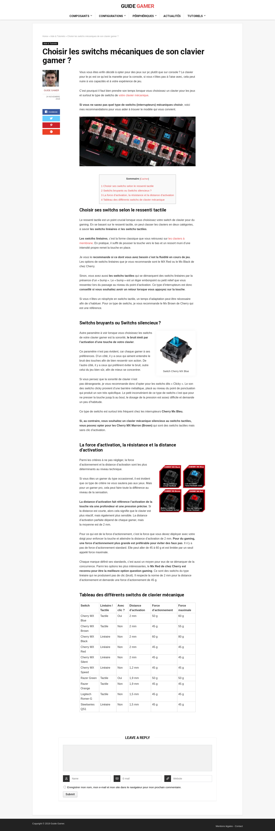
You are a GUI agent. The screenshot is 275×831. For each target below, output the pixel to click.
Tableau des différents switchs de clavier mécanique (133, 199)
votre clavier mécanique (133, 95)
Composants (79, 16)
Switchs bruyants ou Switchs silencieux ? (126, 190)
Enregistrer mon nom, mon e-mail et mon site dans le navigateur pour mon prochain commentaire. (124, 787)
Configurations (111, 16)
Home (45, 36)
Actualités (172, 16)
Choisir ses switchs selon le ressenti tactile (127, 185)
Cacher (144, 178)
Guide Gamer (53, 90)
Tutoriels (195, 16)
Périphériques (143, 16)
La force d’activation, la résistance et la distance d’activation (137, 195)
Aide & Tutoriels (57, 36)
